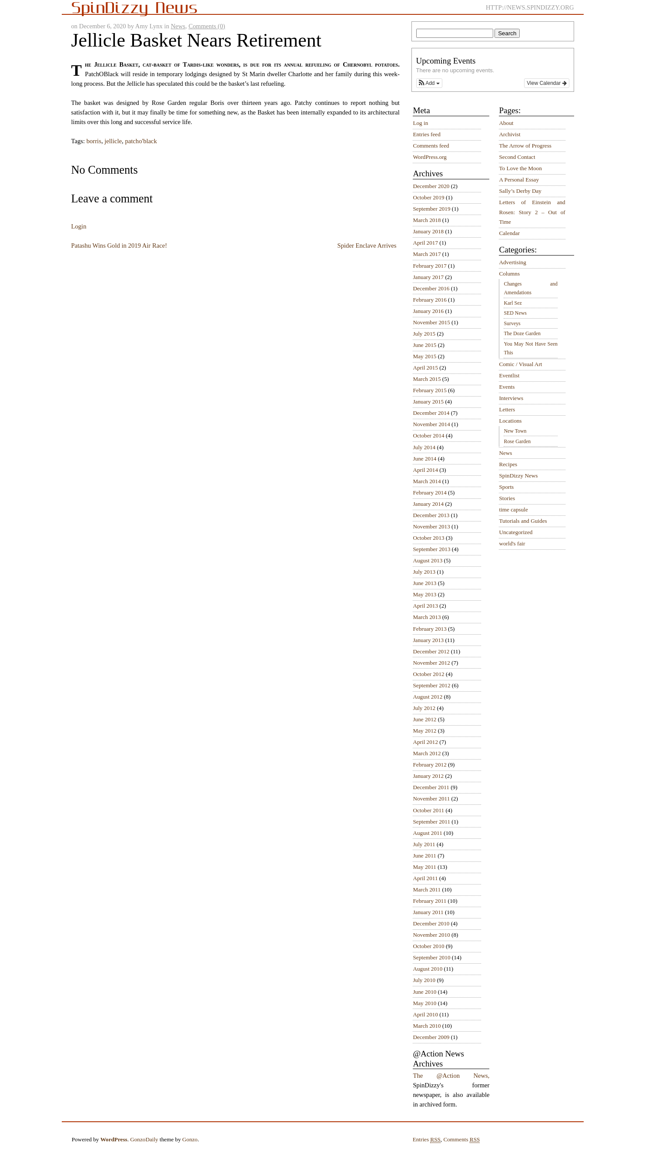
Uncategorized (515, 532)
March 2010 (427, 1025)
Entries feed (426, 134)
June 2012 (424, 719)
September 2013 (431, 549)
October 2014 (428, 435)
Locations (510, 420)
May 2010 (424, 1003)
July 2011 (424, 844)
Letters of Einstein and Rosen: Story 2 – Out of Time (532, 212)
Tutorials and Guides (523, 521)
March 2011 (427, 889)
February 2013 (429, 629)
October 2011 (428, 810)
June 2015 (424, 345)
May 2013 (424, 594)
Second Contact (517, 157)
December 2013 (431, 515)
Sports (506, 487)
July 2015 (424, 333)
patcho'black (141, 141)
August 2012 (427, 696)
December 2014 (431, 413)
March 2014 (427, 481)
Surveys (512, 323)
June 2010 (424, 992)
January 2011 (428, 912)
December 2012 (431, 651)
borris (94, 141)
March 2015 (427, 379)
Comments (461, 1139)
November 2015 (431, 322)
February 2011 (429, 901)
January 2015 (428, 401)
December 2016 (431, 288)
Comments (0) (206, 26)
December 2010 (431, 923)
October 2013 (428, 538)
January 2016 (428, 311)
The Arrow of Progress (525, 145)
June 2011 (424, 855)
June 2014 (424, 458)
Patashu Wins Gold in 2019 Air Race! (119, 245)
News (178, 26)
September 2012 (431, 685)
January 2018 (428, 231)
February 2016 (429, 299)
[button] (429, 83)
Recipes (508, 464)
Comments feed (431, 145)
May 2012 (424, 730)
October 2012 (428, 674)
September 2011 (431, 821)
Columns (509, 273)
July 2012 (424, 708)
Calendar (509, 233)
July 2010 (424, 980)
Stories (507, 498)
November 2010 (431, 935)
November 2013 (431, 526)
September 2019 (431, 208)
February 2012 (429, 764)
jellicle (113, 141)
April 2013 (425, 605)
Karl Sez (512, 303)
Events (507, 386)
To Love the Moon (520, 168)
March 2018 (427, 220)
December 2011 (431, 787)
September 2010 (431, 957)
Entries (427, 1139)
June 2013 (424, 583)
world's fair (512, 543)
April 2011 (425, 878)
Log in (420, 123)
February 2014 (429, 492)
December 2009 (431, 1037)
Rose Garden (517, 441)
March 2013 (427, 617)
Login (79, 226)
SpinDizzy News (518, 475)
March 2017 (427, 254)
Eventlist (509, 375)
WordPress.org (429, 157)
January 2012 (428, 776)
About (506, 123)
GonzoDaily (144, 1139)
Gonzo (189, 1139)
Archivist (509, 134)
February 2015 (429, 390)
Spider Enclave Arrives (367, 245)
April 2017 (425, 242)
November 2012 (431, 662)
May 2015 (424, 356)
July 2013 (424, 571)
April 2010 (425, 1014)
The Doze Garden (522, 333)
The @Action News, (451, 1075)
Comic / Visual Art (520, 364)
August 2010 (427, 968)
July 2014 (424, 447)
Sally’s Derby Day (520, 191)
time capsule (513, 509)
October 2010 (428, 946)
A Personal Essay (519, 179)
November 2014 (431, 424)
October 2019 (428, 197)
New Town (515, 431)
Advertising (512, 262)
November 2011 (431, 798)
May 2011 (424, 867)
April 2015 (425, 367)
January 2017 (428, 277)
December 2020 (431, 186)
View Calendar (546, 83)
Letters (507, 409)
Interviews (511, 398)
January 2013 (428, 640)
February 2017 (429, 265)
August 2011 (427, 833)
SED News (515, 313)
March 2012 (427, 753)
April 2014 (425, 470)
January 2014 (428, 504)
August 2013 (427, 560)
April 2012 (425, 742)
